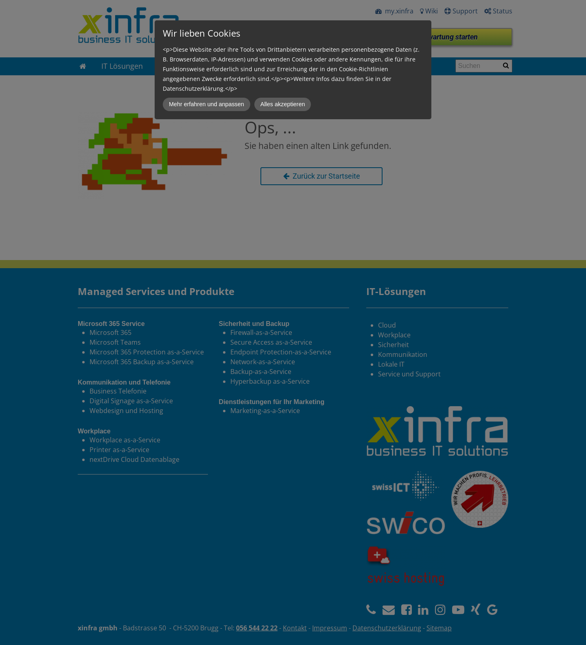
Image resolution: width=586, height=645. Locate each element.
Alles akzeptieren (282, 104)
